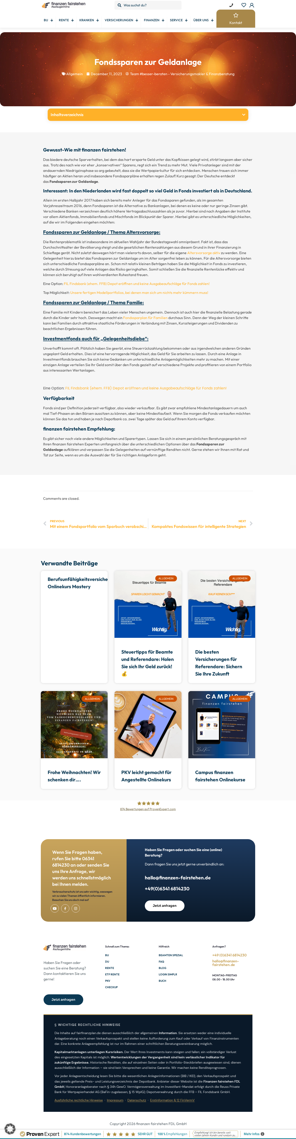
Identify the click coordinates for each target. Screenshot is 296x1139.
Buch (162, 980)
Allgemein (74, 74)
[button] (243, 115)
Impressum (115, 1100)
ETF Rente (112, 974)
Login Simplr (168, 974)
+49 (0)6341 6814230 (229, 955)
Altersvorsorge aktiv (203, 252)
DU (107, 961)
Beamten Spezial (171, 955)
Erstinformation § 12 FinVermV (172, 1100)
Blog (162, 968)
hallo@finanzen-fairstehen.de (178, 878)
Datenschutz (136, 1100)
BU (107, 955)
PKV (107, 980)
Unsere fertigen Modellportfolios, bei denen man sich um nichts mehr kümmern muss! (139, 292)
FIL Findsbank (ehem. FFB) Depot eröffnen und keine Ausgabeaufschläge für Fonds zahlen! (137, 283)
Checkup (111, 987)
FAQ (161, 961)
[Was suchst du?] (148, 5)
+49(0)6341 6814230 (167, 889)
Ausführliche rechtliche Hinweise (79, 1100)
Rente (109, 968)
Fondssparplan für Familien (145, 317)
